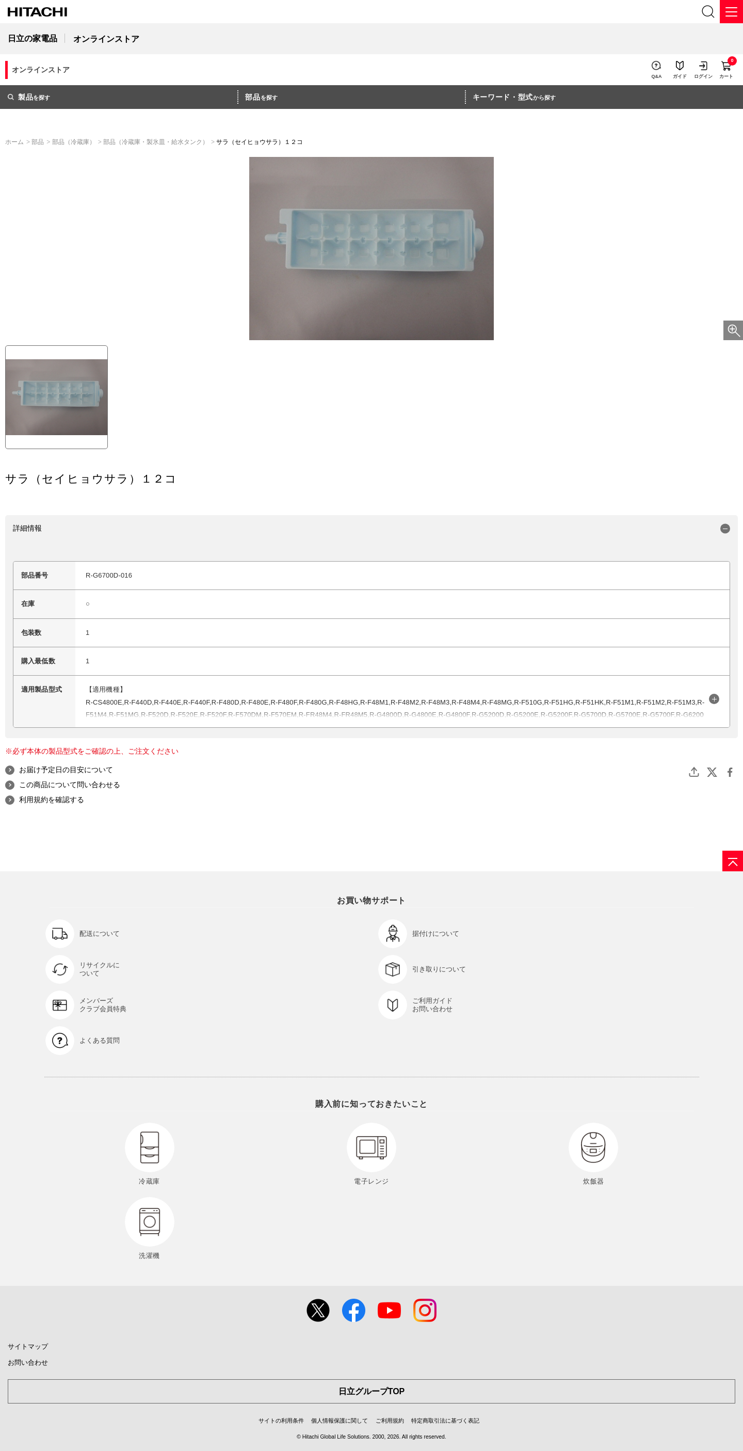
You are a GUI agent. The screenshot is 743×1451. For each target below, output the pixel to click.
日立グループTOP (371, 1391)
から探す (514, 97)
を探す (29, 97)
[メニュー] (731, 11)
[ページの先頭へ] (732, 861)
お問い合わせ (28, 1362)
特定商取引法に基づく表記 (445, 1420)
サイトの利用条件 (281, 1420)
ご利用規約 (390, 1420)
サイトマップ (28, 1346)
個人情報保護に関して (339, 1420)
